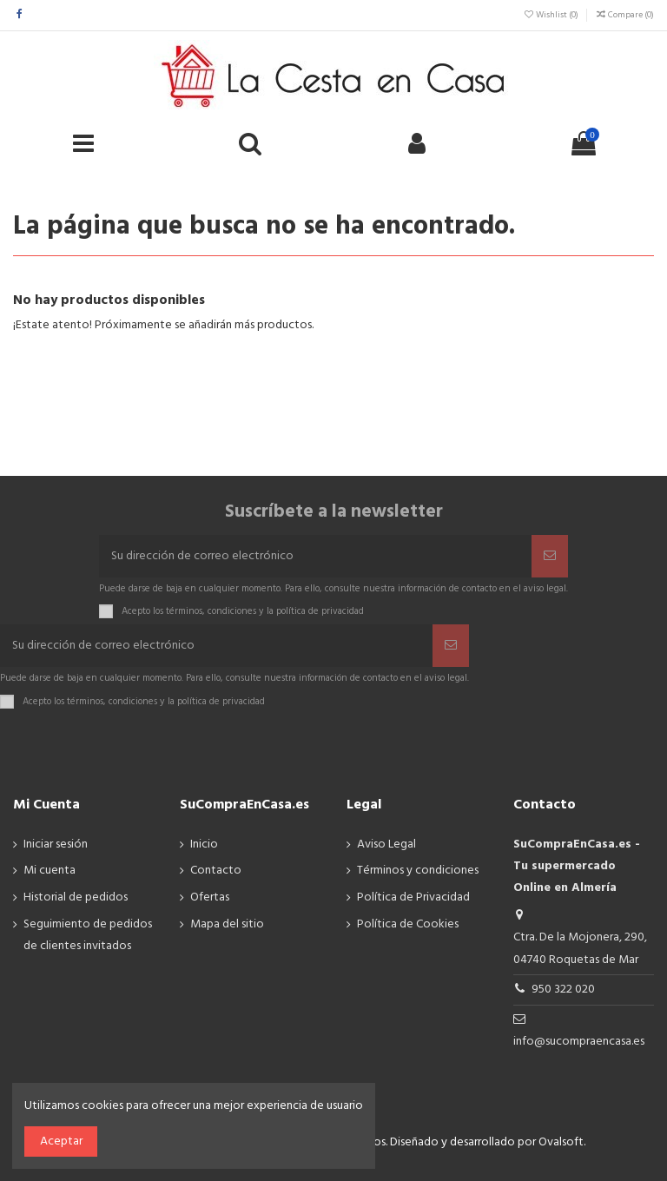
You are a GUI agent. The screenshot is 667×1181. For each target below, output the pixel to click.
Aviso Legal (386, 844)
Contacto (215, 871)
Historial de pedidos (75, 897)
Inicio (204, 844)
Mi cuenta (49, 871)
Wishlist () (551, 15)
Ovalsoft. (561, 1142)
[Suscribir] (550, 556)
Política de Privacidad (413, 897)
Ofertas (209, 897)
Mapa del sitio (227, 924)
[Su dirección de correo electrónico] (315, 556)
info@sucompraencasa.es (578, 1042)
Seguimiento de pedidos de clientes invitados (87, 935)
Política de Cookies (408, 924)
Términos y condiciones (418, 871)
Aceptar (61, 1141)
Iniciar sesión (55, 844)
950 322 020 (563, 990)
